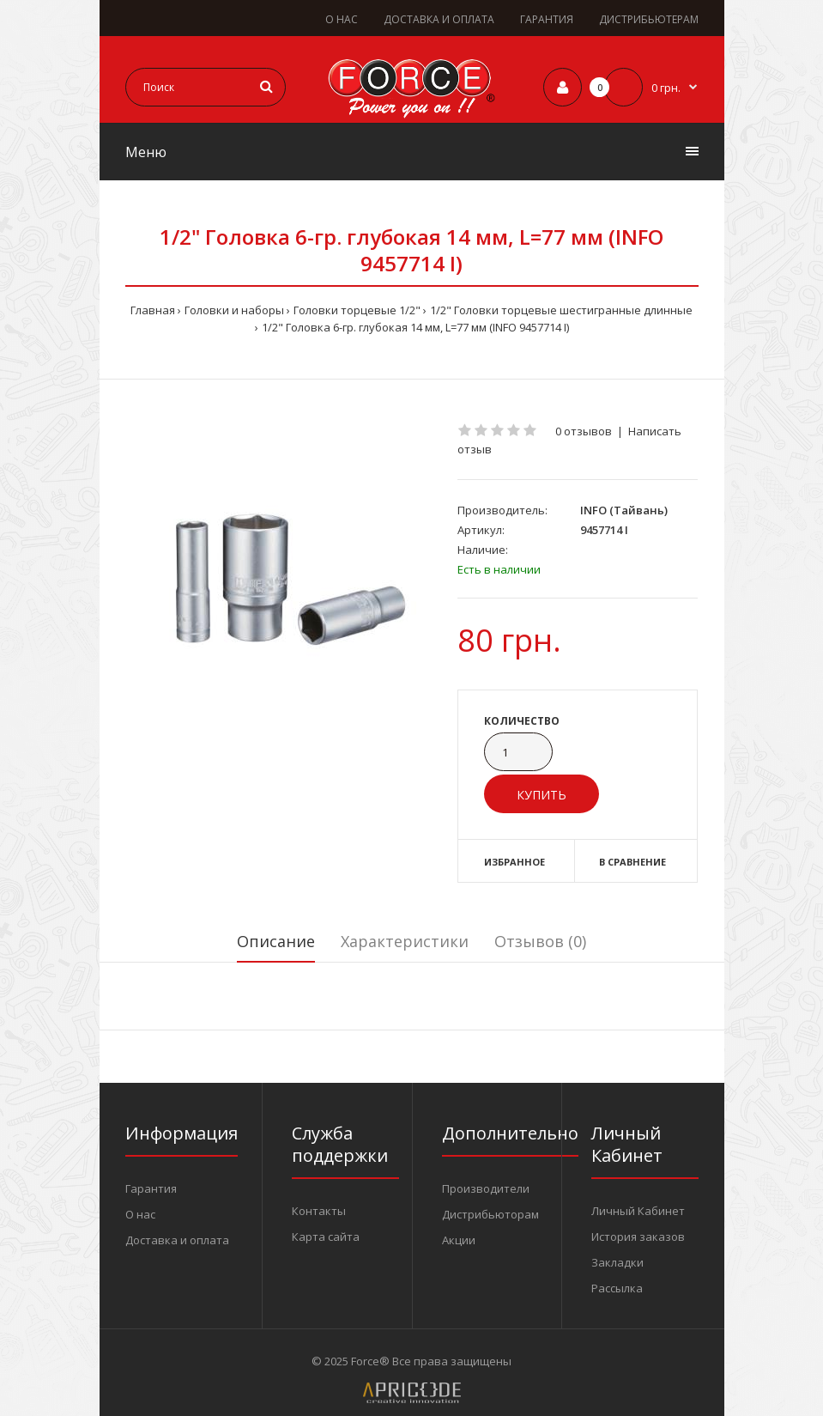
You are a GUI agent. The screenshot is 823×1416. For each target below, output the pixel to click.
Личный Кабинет (638, 1210)
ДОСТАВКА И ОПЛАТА (439, 19)
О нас (140, 1214)
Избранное (514, 861)
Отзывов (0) (540, 941)
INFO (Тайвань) (624, 510)
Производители (486, 1188)
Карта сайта (326, 1236)
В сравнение (632, 861)
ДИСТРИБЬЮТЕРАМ (649, 19)
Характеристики (405, 941)
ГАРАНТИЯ (546, 19)
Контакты (319, 1210)
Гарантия (151, 1188)
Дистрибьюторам (490, 1214)
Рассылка (617, 1288)
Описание (276, 941)
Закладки (617, 1262)
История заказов (638, 1236)
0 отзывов (583, 431)
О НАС (341, 19)
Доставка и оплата (177, 1240)
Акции (458, 1240)
